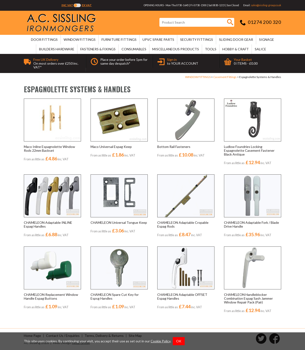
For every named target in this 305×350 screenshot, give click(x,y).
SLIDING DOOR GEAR (236, 39)
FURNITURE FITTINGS (119, 39)
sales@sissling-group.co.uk (266, 5)
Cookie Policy (160, 341)
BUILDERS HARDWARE (56, 49)
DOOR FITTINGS (44, 39)
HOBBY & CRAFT (235, 49)
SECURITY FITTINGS (196, 39)
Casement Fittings (225, 77)
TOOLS (210, 49)
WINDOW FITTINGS (80, 39)
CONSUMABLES (134, 49)
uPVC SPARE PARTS (158, 39)
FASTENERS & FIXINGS (98, 49)
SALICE (260, 49)
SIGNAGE (266, 39)
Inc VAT (67, 5)
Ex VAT (87, 5)
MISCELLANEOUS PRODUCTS (175, 49)
